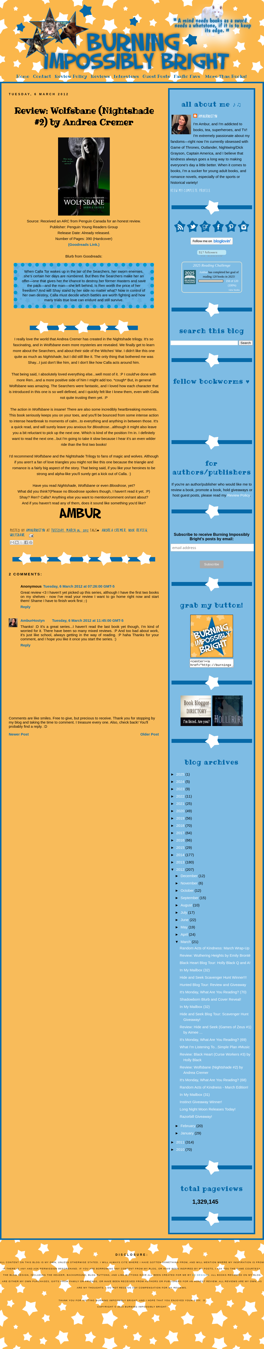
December (189, 877)
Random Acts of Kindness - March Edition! (214, 1089)
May (185, 928)
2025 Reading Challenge (212, 265)
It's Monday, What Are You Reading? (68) (213, 1081)
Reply (25, 607)
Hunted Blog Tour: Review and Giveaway (213, 986)
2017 (180, 834)
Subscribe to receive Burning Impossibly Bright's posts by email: (211, 536)
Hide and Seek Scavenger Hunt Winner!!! (213, 979)
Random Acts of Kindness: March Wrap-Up (215, 949)
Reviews (100, 76)
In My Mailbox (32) (195, 971)
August (187, 906)
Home (22, 76)
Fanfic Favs (186, 76)
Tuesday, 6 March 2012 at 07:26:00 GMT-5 (79, 586)
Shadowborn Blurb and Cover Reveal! (210, 1001)
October (188, 892)
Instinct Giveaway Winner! (201, 1103)
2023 (180, 790)
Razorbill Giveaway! (196, 1118)
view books (234, 290)
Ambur (203, 272)
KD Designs (201, 1276)
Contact (42, 76)
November (189, 884)
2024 (180, 783)
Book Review (137, 530)
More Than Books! (226, 76)
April (185, 936)
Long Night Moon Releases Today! (208, 1111)
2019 (180, 820)
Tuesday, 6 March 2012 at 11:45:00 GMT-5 (87, 620)
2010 (180, 1151)
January (188, 1134)
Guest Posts (156, 76)
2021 (180, 805)
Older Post (149, 734)
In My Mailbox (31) (195, 1096)
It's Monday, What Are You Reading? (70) (213, 993)
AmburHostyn (207, 116)
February (188, 1127)
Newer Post (19, 734)
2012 (180, 871)
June (185, 921)
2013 (180, 863)
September (190, 899)
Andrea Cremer (114, 530)
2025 (180, 776)
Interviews (126, 76)
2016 (180, 842)
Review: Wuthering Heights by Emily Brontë (215, 957)
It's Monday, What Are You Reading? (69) (213, 1041)
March (186, 943)
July (184, 914)
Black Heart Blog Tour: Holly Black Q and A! (215, 964)
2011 (180, 1143)
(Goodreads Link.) (83, 244)
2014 (180, 856)
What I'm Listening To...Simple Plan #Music (215, 1048)
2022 (180, 798)
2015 (180, 849)
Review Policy (71, 76)
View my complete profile (191, 190)
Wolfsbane (17, 535)
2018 (180, 827)
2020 (180, 812)
